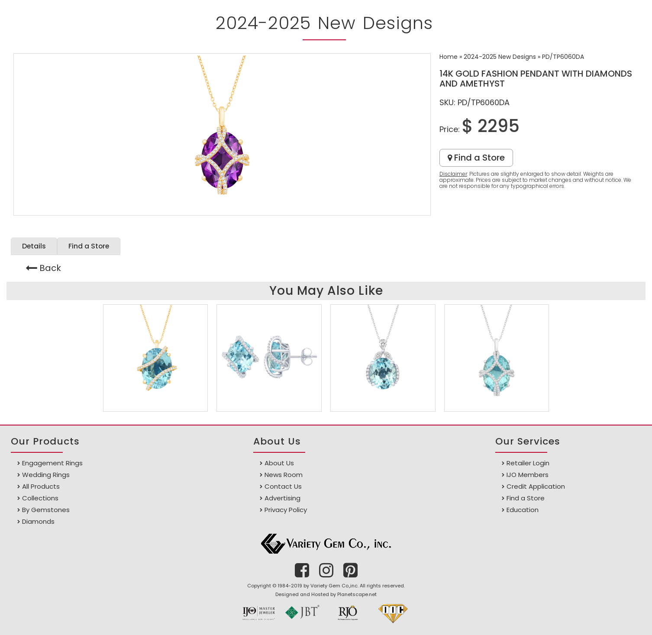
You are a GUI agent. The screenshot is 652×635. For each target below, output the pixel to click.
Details (34, 246)
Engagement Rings (52, 462)
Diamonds (38, 521)
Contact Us (283, 486)
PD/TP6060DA (563, 56)
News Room (284, 474)
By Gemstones (46, 509)
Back (50, 268)
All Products (41, 486)
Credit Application (536, 486)
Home (448, 56)
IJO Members (528, 474)
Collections (40, 498)
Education (523, 509)
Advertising (282, 498)
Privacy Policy (286, 509)
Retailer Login (528, 462)
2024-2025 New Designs (500, 56)
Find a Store (476, 157)
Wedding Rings (46, 474)
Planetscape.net (357, 594)
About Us (279, 462)
